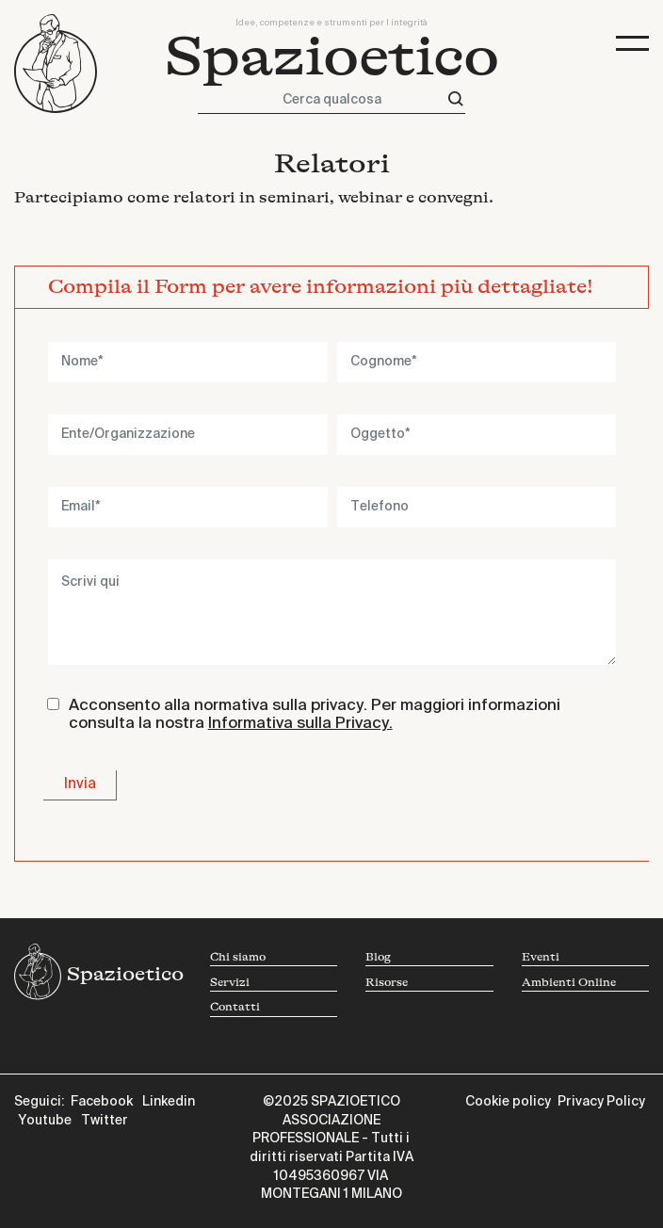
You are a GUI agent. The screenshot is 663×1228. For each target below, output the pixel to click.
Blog (378, 957)
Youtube (45, 1120)
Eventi (540, 957)
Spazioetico (332, 57)
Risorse (386, 983)
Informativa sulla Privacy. (300, 724)
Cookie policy (508, 1101)
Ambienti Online (569, 983)
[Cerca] (455, 99)
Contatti (235, 1007)
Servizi (230, 983)
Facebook (102, 1101)
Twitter (104, 1120)
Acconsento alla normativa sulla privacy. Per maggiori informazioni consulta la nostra (314, 715)
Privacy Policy (601, 1101)
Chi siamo (238, 957)
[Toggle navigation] (632, 44)
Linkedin (168, 1101)
